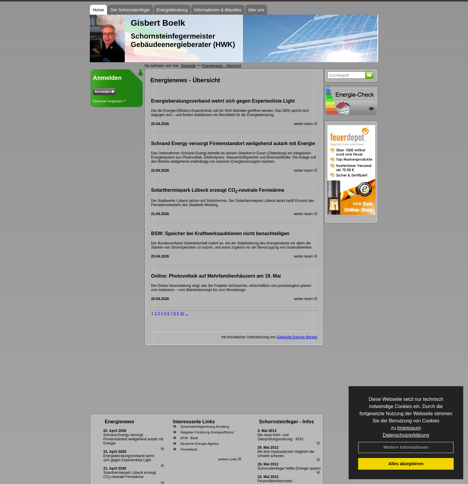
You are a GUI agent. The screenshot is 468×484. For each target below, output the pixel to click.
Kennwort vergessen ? (109, 101)
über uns (256, 9)
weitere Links (229, 459)
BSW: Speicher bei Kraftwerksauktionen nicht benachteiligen (220, 233)
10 (182, 313)
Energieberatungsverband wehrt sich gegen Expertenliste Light (223, 101)
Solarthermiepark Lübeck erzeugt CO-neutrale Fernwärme (217, 191)
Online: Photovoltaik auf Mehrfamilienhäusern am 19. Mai (216, 275)
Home (98, 9)
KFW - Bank (189, 438)
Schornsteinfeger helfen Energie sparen (289, 468)
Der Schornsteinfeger (130, 9)
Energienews (119, 421)
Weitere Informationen (406, 447)
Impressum (409, 427)
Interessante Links (194, 421)
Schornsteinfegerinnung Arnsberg (204, 426)
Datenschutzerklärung (406, 435)
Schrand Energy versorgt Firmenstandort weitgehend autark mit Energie (233, 143)
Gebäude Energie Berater (297, 337)
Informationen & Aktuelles (217, 9)
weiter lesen (305, 124)
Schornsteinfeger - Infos (286, 421)
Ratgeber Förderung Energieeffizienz (207, 432)
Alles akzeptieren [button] (406, 463)
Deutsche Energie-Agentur (199, 443)
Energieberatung (172, 9)
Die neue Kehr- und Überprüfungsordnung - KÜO (280, 437)
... (186, 313)
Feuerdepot (188, 449)
